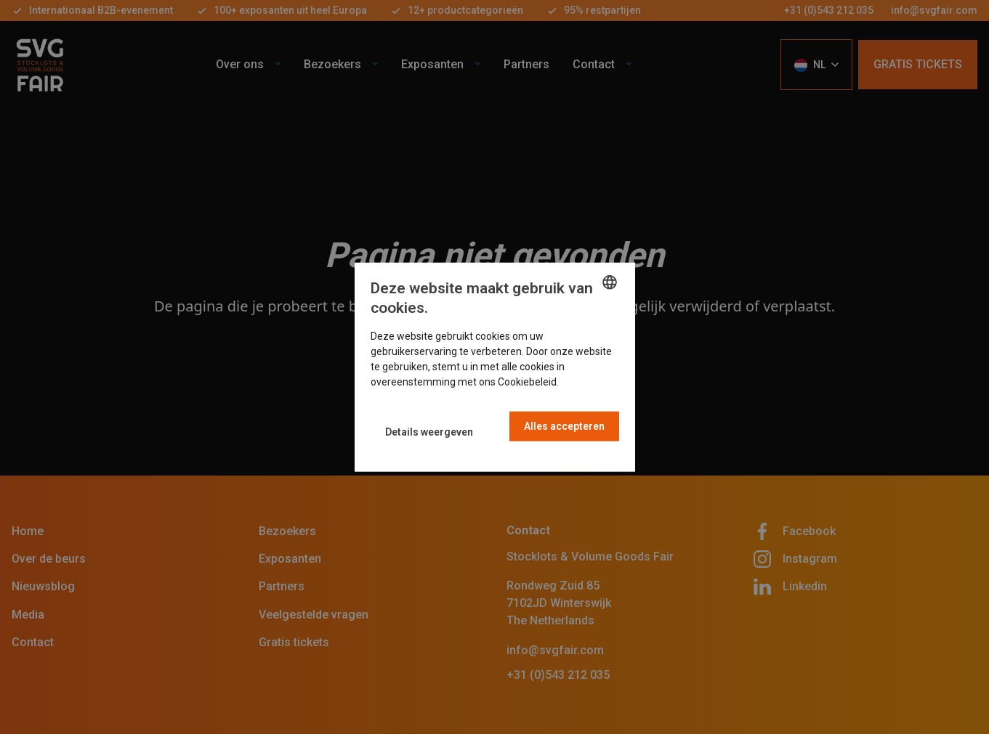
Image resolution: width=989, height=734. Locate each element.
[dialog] (495, 367)
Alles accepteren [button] (564, 426)
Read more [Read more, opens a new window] (586, 382)
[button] (429, 431)
